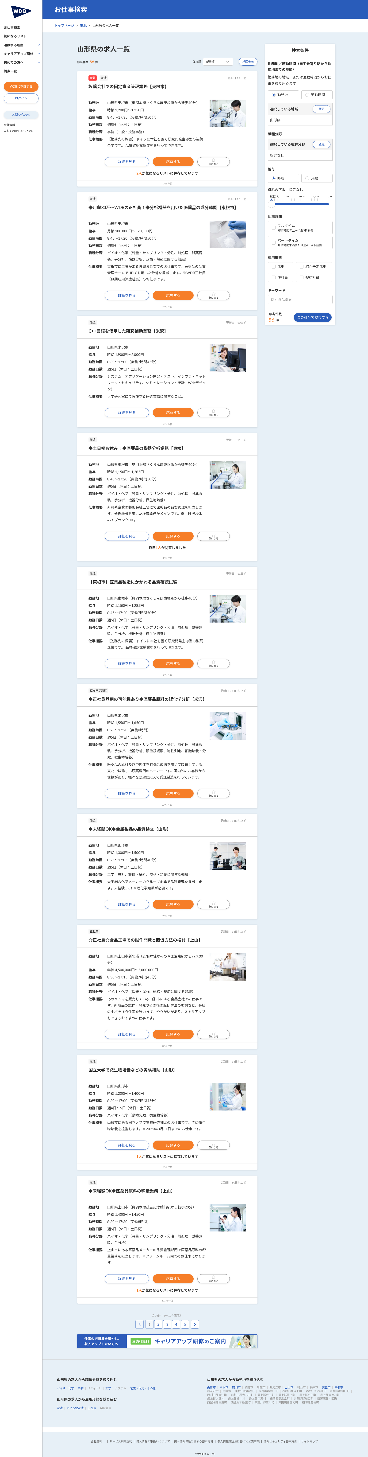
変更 (321, 109)
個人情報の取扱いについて (153, 1441)
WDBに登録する (21, 86)
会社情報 (9, 125)
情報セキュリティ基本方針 (280, 1441)
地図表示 (248, 61)
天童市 (326, 1387)
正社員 (280, 277)
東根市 (338, 1387)
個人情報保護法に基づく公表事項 (238, 1441)
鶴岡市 (236, 1387)
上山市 (289, 1387)
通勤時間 (315, 95)
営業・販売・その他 (143, 1388)
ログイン (21, 98)
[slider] (271, 203)
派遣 (278, 267)
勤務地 (280, 95)
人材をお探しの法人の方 (19, 131)
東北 (83, 25)
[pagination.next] (195, 1324)
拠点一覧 (10, 71)
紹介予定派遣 (313, 267)
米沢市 (224, 1387)
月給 (311, 178)
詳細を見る (127, 162)
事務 (81, 1388)
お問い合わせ (21, 115)
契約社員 (309, 277)
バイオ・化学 (65, 1388)
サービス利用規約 (121, 1441)
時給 (278, 178)
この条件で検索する (313, 317)
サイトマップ (309, 1441)
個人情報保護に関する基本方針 (193, 1441)
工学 (108, 1388)
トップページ (64, 25)
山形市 (211, 1387)
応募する (173, 162)
